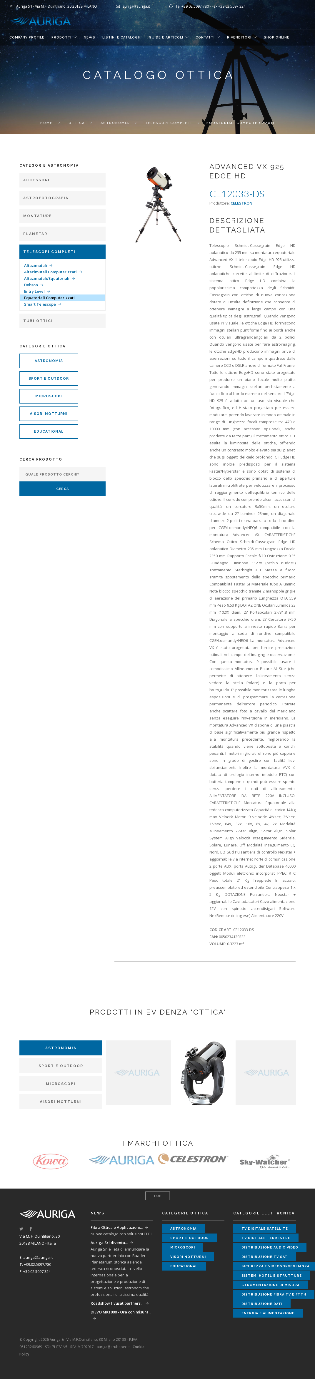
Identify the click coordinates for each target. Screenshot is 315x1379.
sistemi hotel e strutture (271, 1276)
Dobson (31, 284)
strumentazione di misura (270, 1285)
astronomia (49, 361)
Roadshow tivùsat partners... (117, 1303)
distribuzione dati (261, 1304)
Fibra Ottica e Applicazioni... (117, 1227)
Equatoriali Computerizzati (49, 297)
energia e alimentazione (267, 1313)
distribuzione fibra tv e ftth (273, 1294)
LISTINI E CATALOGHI (122, 37)
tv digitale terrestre (265, 1238)
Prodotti (61, 37)
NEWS (89, 37)
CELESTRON (241, 203)
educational (49, 431)
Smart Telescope (40, 304)
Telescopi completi (168, 123)
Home (46, 123)
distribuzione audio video (269, 1247)
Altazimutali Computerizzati (50, 272)
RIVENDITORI (239, 37)
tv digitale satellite (264, 1229)
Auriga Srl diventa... (109, 1242)
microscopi (48, 396)
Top (157, 1196)
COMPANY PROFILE (26, 37)
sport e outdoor (49, 378)
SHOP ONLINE (276, 37)
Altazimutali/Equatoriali (46, 278)
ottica (77, 123)
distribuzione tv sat (264, 1257)
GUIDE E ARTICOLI (166, 37)
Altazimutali (35, 265)
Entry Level (34, 291)
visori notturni (49, 414)
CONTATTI (205, 37)
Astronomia (115, 123)
